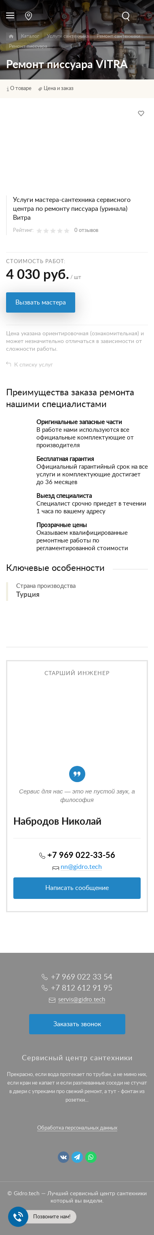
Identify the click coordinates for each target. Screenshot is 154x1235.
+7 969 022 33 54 (81, 977)
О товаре (21, 88)
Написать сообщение (77, 888)
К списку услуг (33, 365)
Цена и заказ (59, 88)
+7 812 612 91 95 (81, 988)
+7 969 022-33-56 (81, 855)
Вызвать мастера (40, 302)
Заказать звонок (77, 1024)
